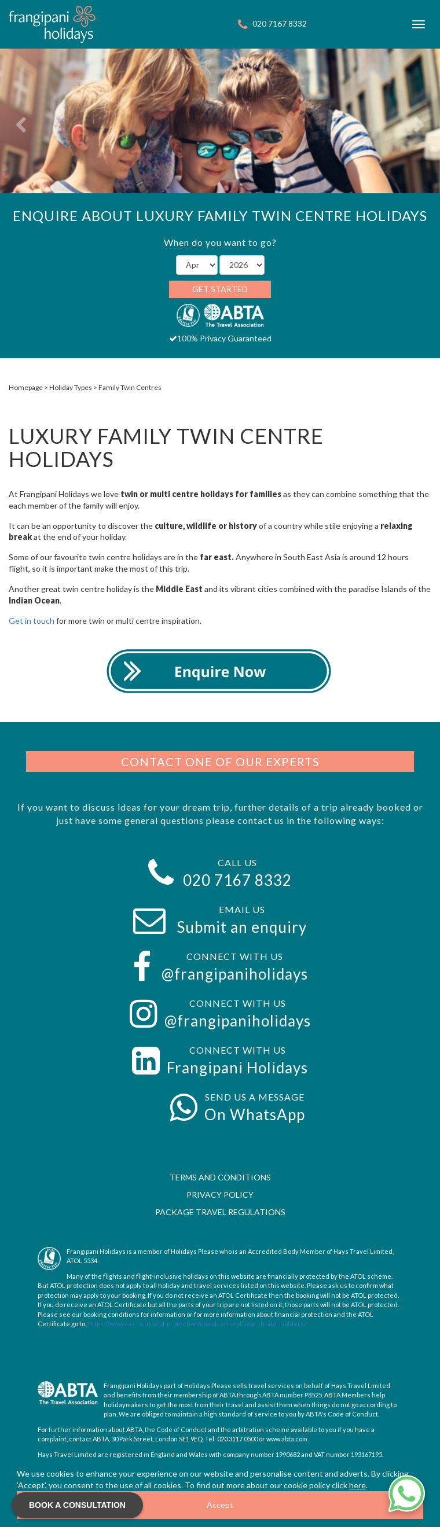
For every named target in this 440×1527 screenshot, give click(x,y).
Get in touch (32, 620)
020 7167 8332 (279, 23)
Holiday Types (70, 387)
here (357, 1485)
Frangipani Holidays (237, 1067)
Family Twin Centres (130, 387)
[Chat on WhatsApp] (406, 1493)
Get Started (220, 289)
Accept (220, 1505)
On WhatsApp (254, 1114)
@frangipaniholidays (235, 974)
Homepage (26, 387)
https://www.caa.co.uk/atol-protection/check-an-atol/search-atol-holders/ (197, 1323)
